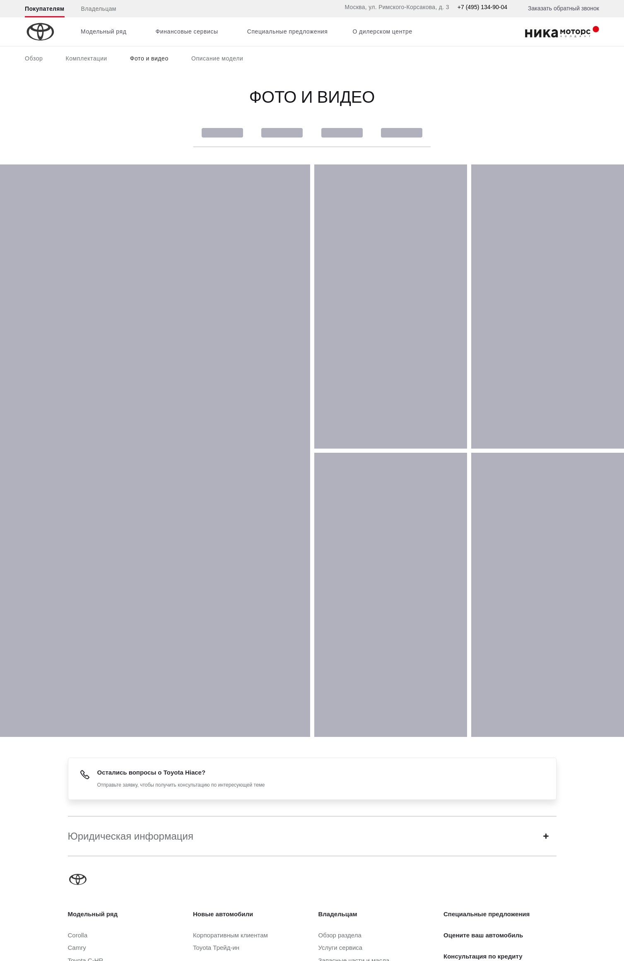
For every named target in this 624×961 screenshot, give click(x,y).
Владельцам (98, 8)
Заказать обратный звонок (563, 8)
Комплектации (86, 58)
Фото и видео (149, 58)
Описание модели (217, 58)
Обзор (34, 58)
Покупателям (45, 8)
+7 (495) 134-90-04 (482, 7)
